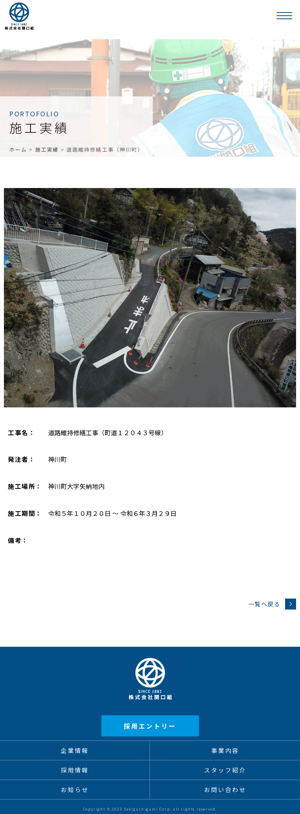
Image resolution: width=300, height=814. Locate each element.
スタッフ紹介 (225, 770)
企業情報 (75, 750)
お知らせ (75, 789)
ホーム (18, 149)
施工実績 (47, 149)
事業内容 (225, 750)
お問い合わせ (225, 789)
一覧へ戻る (272, 604)
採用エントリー (150, 726)
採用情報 (75, 770)
